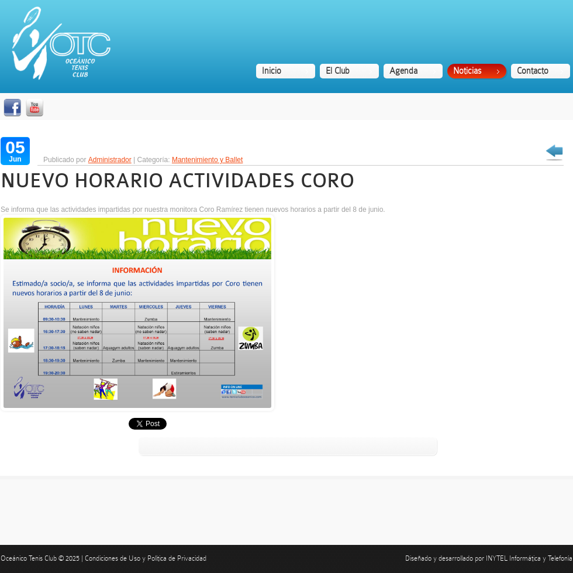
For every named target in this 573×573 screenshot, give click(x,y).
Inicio (271, 71)
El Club (338, 71)
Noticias (467, 71)
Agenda (403, 71)
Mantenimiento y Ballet (207, 160)
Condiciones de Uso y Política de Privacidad (145, 558)
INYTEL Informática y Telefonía (529, 558)
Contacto (532, 71)
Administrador (110, 160)
